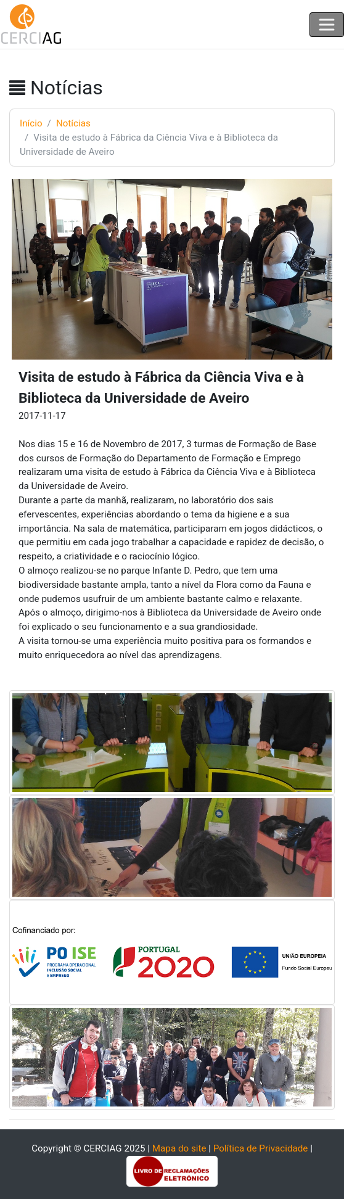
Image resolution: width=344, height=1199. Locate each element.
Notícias (73, 123)
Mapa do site (179, 1148)
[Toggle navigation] (326, 24)
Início (31, 123)
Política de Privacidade (260, 1148)
